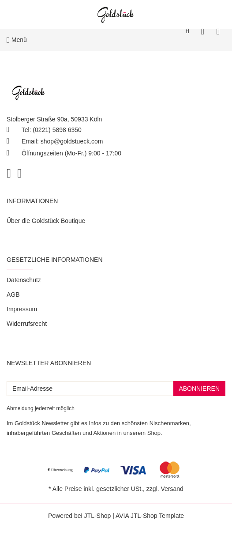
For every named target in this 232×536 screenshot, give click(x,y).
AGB (13, 294)
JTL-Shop (97, 515)
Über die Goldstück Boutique (46, 220)
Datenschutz (24, 279)
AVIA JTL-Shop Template (150, 515)
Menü (17, 39)
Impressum (22, 309)
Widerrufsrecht (27, 323)
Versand (172, 488)
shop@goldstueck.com (72, 141)
